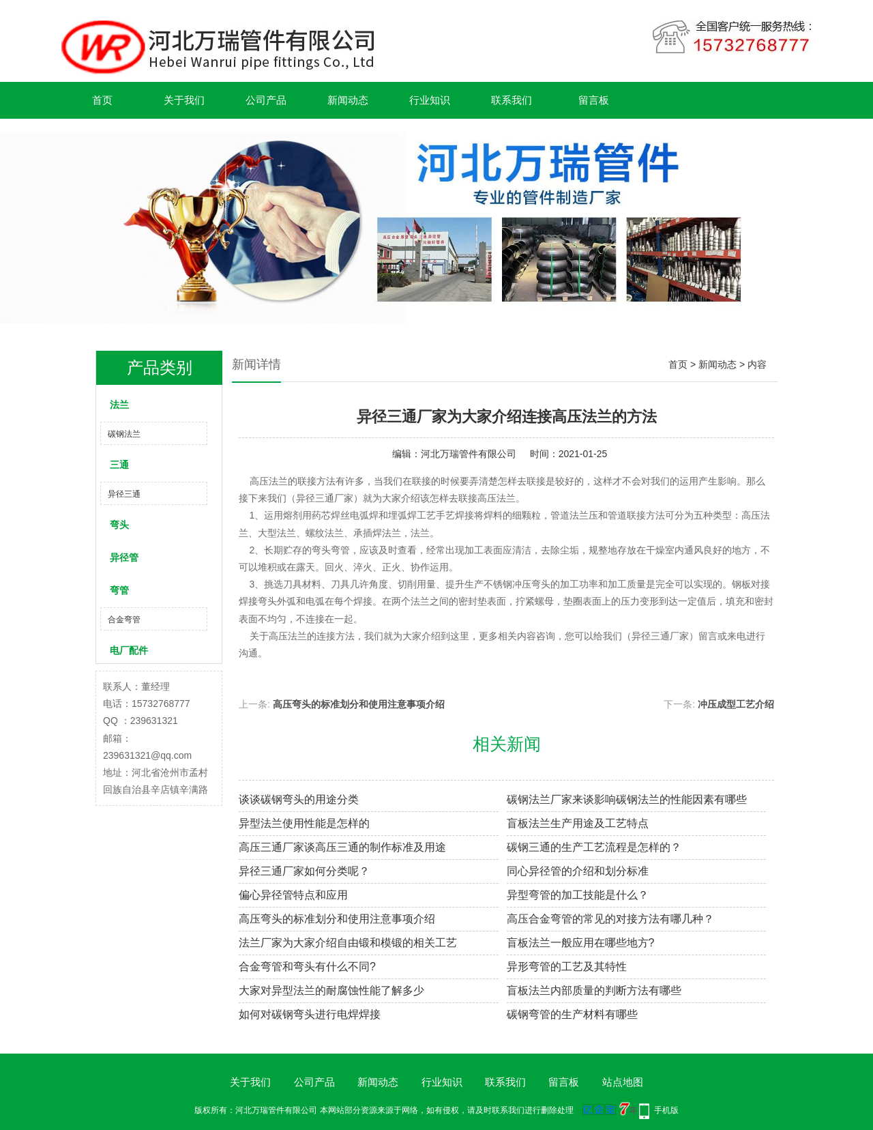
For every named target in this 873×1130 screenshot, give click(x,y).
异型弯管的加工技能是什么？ (578, 895)
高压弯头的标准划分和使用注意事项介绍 (359, 704)
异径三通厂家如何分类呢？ (304, 871)
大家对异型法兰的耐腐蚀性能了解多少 (331, 990)
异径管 (124, 557)
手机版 (666, 1110)
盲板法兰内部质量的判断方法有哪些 (594, 990)
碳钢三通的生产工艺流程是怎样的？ (594, 847)
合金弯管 (124, 619)
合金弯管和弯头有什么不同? (307, 966)
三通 (119, 464)
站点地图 (622, 1082)
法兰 (119, 404)
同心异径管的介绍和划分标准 (578, 871)
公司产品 (266, 100)
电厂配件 (129, 650)
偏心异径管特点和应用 (293, 895)
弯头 (119, 524)
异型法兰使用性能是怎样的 (304, 823)
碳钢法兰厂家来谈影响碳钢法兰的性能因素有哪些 (627, 799)
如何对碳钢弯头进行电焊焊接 (310, 1014)
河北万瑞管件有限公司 (468, 453)
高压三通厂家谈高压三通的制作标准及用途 (342, 847)
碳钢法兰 (124, 434)
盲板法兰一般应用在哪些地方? (581, 942)
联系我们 (511, 100)
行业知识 (429, 100)
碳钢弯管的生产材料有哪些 (572, 1014)
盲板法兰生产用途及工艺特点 (578, 823)
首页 (102, 100)
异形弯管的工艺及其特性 (567, 966)
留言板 (593, 100)
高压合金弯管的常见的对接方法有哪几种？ (610, 919)
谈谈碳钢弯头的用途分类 (299, 799)
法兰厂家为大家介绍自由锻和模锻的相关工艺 (348, 942)
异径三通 (124, 494)
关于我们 (184, 100)
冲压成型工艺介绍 (736, 704)
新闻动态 (347, 100)
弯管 (119, 590)
